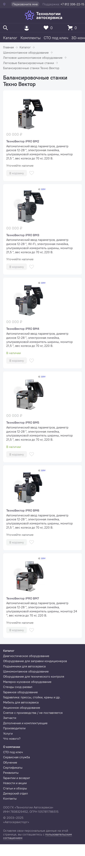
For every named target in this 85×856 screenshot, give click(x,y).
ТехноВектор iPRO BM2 (22, 141)
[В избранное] (31, 173)
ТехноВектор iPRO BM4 (22, 329)
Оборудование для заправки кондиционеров (35, 661)
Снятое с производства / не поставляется (33, 713)
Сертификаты (12, 767)
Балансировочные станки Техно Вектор (31, 68)
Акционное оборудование (21, 708)
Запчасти (9, 718)
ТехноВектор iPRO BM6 (22, 510)
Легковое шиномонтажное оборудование (33, 57)
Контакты (10, 798)
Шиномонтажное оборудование (26, 52)
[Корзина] (73, 28)
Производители (14, 728)
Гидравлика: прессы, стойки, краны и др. (31, 697)
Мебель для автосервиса (21, 702)
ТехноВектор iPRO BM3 (22, 235)
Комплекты (30, 37)
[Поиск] (5, 28)
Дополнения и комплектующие (25, 723)
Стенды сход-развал (17, 687)
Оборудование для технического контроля (33, 676)
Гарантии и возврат (16, 778)
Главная (8, 47)
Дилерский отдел (15, 793)
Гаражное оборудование (20, 692)
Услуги (8, 733)
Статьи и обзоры (15, 788)
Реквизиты (11, 773)
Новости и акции (15, 783)
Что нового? (11, 738)
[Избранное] (49, 28)
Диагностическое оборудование (26, 656)
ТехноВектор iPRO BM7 (22, 598)
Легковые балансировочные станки (28, 63)
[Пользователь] (26, 28)
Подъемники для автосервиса (24, 666)
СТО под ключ (56, 37)
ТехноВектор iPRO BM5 (22, 422)
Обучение (10, 762)
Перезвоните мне (25, 4)
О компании (11, 747)
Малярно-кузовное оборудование (27, 682)
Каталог (10, 37)
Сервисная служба (16, 757)
